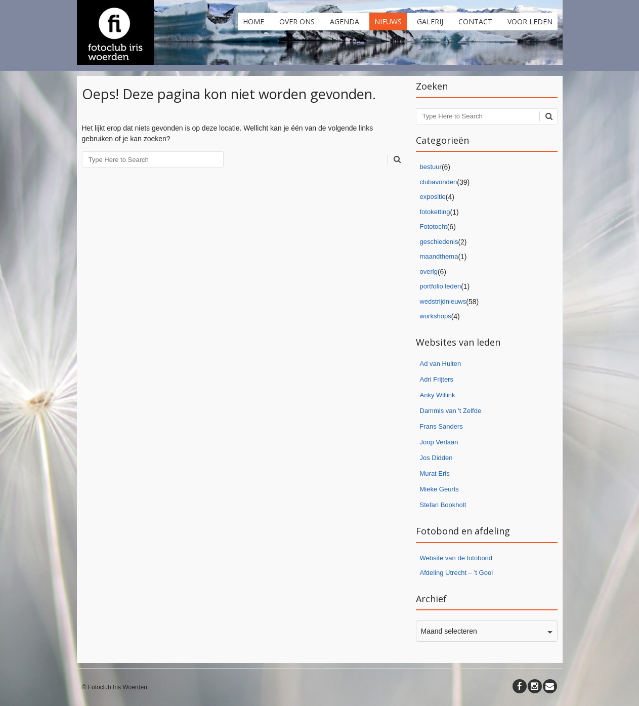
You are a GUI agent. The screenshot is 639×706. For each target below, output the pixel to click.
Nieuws (388, 21)
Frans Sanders (441, 426)
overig (429, 271)
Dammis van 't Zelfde (451, 410)
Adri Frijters (436, 379)
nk (451, 395)
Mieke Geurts (439, 489)
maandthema (439, 256)
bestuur (431, 167)
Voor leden (529, 21)
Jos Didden (436, 458)
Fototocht (433, 226)
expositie (433, 196)
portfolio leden (440, 286)
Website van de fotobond (456, 558)
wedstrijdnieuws (443, 301)
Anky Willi (434, 395)
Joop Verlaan (439, 442)
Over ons (297, 21)
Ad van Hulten (440, 363)
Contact (475, 21)
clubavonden (438, 182)
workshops (435, 316)
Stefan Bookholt (443, 505)
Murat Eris (435, 473)
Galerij (430, 21)
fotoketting (435, 212)
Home (253, 21)
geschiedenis (439, 241)
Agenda (344, 21)
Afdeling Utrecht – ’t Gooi (456, 572)
